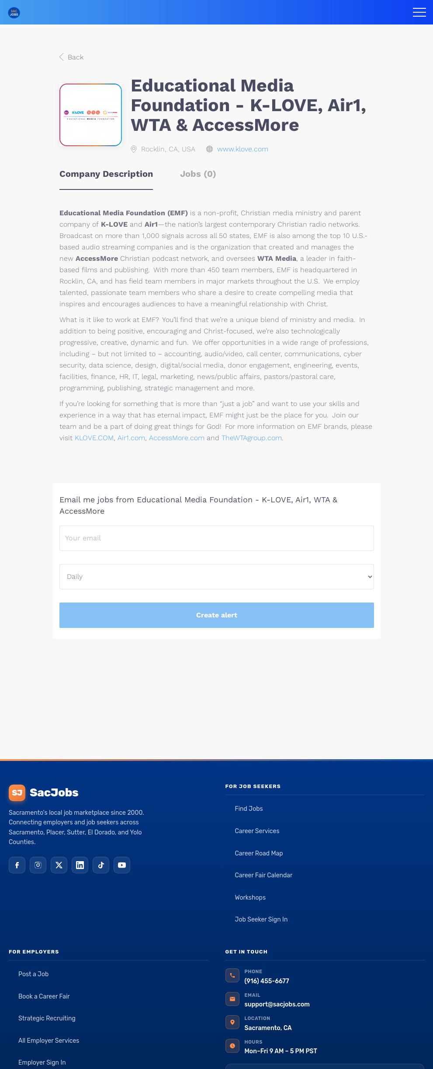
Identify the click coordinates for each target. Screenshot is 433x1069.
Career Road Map (259, 853)
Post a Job (33, 974)
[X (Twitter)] (59, 865)
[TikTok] (101, 865)
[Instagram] (38, 865)
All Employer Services (49, 1040)
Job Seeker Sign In (261, 919)
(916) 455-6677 (267, 981)
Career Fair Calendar (264, 875)
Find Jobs (249, 809)
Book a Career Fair (44, 996)
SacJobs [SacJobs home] (43, 793)
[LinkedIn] (80, 865)
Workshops (250, 897)
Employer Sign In (42, 1062)
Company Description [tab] (106, 173)
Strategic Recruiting (47, 1018)
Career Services (257, 831)
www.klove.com (242, 149)
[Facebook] (17, 865)
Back (74, 57)
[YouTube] (122, 865)
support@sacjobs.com (277, 1004)
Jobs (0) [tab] (198, 173)
